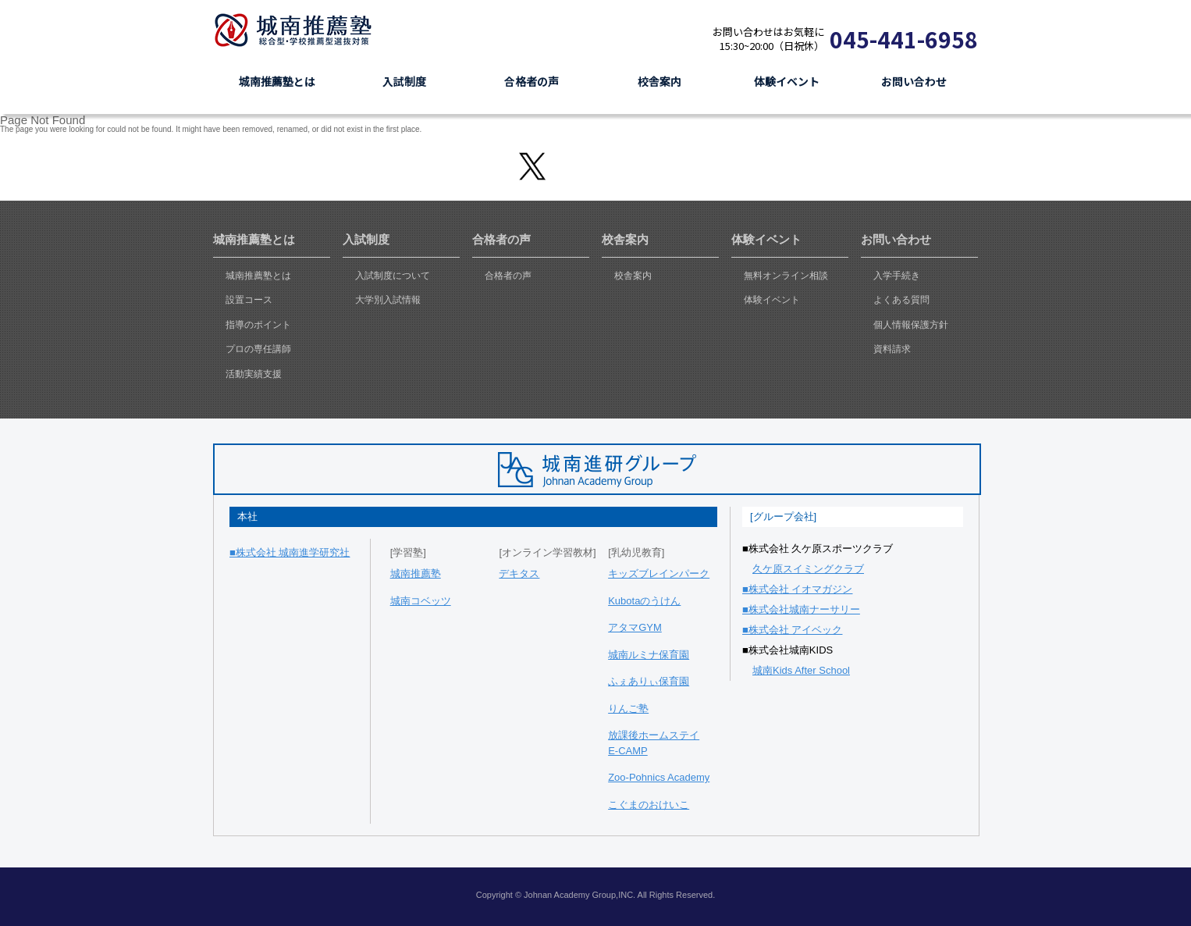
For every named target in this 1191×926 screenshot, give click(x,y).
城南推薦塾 (299, 30)
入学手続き (896, 275)
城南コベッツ (420, 601)
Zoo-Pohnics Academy (658, 777)
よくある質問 (901, 299)
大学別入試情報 (388, 299)
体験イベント (772, 299)
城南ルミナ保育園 (648, 655)
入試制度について (392, 275)
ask (1174, 463)
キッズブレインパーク (658, 573)
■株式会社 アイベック (792, 630)
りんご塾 (628, 708)
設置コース (249, 299)
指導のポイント (258, 324)
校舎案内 (633, 275)
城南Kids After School (801, 670)
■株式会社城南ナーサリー (801, 609)
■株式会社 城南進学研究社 (289, 552)
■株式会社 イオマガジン (797, 589)
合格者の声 (508, 275)
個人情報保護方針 (910, 324)
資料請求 (641, 39)
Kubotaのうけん (644, 601)
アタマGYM (635, 627)
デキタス (519, 573)
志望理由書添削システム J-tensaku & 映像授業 (838, 10)
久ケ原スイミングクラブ (808, 569)
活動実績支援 (254, 374)
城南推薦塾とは (258, 275)
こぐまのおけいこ (648, 804)
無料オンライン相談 (786, 275)
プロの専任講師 (258, 349)
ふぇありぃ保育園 (648, 681)
